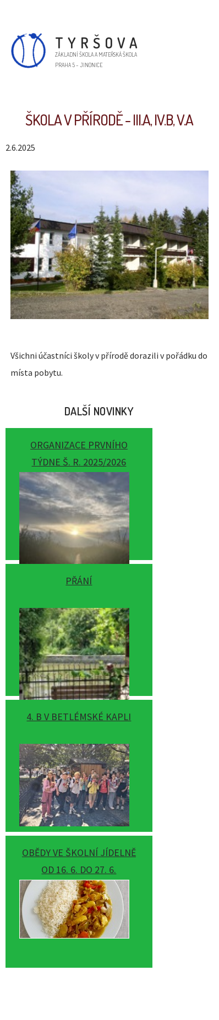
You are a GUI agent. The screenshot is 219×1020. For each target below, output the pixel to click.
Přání (78, 580)
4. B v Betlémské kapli (78, 716)
